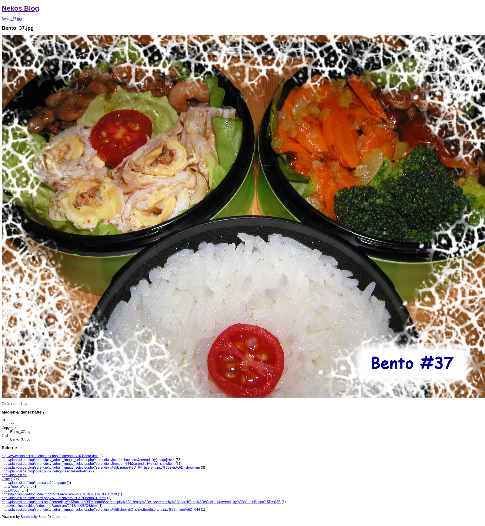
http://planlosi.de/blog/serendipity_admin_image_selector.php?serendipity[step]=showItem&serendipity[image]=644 (88, 460)
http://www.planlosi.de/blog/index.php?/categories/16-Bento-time (50, 456)
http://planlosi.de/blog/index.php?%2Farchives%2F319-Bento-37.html (54, 498)
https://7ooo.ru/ (13, 490)
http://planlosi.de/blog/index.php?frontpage (34, 483)
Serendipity (29, 517)
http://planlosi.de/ (14, 475)
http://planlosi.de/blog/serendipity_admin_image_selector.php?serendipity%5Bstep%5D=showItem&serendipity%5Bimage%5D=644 (101, 509)
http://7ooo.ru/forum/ (17, 486)
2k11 (51, 517)
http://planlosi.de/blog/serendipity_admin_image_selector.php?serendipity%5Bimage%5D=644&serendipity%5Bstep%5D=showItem (101, 467)
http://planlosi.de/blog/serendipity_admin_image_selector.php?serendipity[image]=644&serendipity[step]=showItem (88, 463)
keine (6, 479)
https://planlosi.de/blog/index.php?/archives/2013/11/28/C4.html (49, 506)
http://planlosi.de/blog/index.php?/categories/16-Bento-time (46, 471)
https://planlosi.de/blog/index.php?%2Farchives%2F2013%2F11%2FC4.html (59, 494)
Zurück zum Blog (14, 403)
